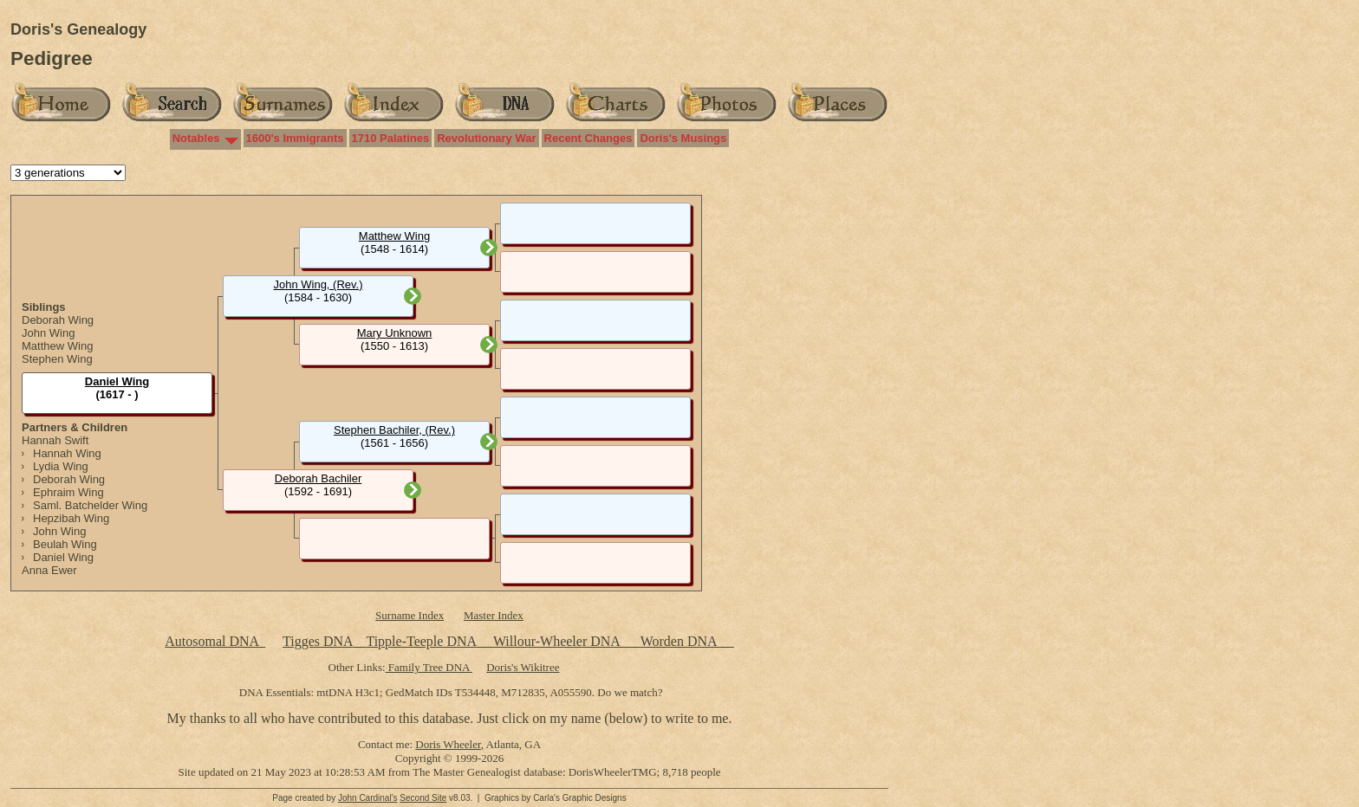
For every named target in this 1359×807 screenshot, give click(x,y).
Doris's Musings (683, 138)
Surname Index (409, 615)
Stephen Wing (57, 358)
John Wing (48, 332)
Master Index (493, 615)
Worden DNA (680, 641)
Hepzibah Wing (71, 518)
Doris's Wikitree (522, 667)
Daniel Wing (63, 557)
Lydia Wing (60, 466)
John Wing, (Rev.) (317, 284)
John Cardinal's (368, 798)
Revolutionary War (486, 138)
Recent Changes (588, 138)
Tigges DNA (318, 641)
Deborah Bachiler (318, 478)
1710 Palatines (391, 138)
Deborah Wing (58, 319)
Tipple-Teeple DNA (421, 641)
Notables (196, 138)
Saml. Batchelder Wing (90, 505)
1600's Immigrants (295, 138)
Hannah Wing (67, 453)
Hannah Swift (55, 440)
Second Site (423, 798)
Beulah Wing (65, 544)
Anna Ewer (49, 570)
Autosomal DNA (215, 641)
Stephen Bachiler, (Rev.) (394, 429)
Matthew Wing (57, 345)
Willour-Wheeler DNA (558, 641)
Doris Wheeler (447, 744)
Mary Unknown (394, 332)
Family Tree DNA (429, 667)
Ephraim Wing (68, 492)
